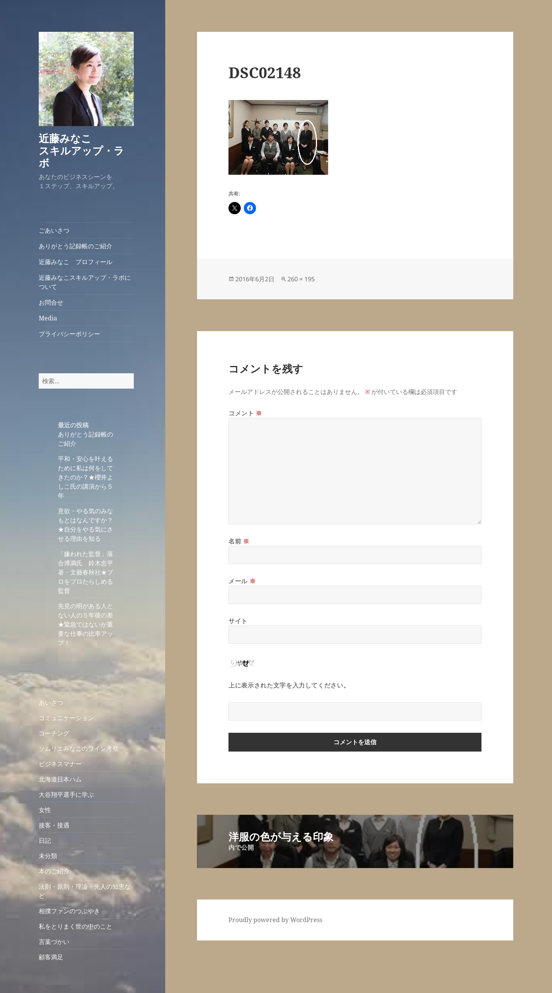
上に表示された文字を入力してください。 (289, 685)
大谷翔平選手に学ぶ (66, 794)
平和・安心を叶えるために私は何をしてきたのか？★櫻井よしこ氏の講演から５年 (85, 477)
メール (242, 581)
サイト (238, 621)
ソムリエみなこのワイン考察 (78, 748)
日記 (45, 840)
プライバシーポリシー (69, 334)
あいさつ (51, 702)
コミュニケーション (66, 718)
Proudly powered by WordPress (275, 920)
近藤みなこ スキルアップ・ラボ (86, 150)
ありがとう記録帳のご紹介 (75, 246)
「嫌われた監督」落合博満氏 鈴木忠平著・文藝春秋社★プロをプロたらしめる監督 (85, 572)
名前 (239, 541)
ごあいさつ (54, 230)
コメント (245, 413)
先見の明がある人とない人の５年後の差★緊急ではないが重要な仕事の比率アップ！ (85, 624)
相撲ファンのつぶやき (69, 911)
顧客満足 (51, 957)
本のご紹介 (54, 871)
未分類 (48, 856)
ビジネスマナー (60, 764)
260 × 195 (301, 279)
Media (48, 318)
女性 (45, 810)
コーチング (54, 733)
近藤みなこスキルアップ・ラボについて (85, 282)
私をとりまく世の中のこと (75, 926)
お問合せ (51, 302)
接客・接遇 (54, 825)
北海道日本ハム (60, 779)
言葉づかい (54, 941)
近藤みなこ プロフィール (75, 262)
